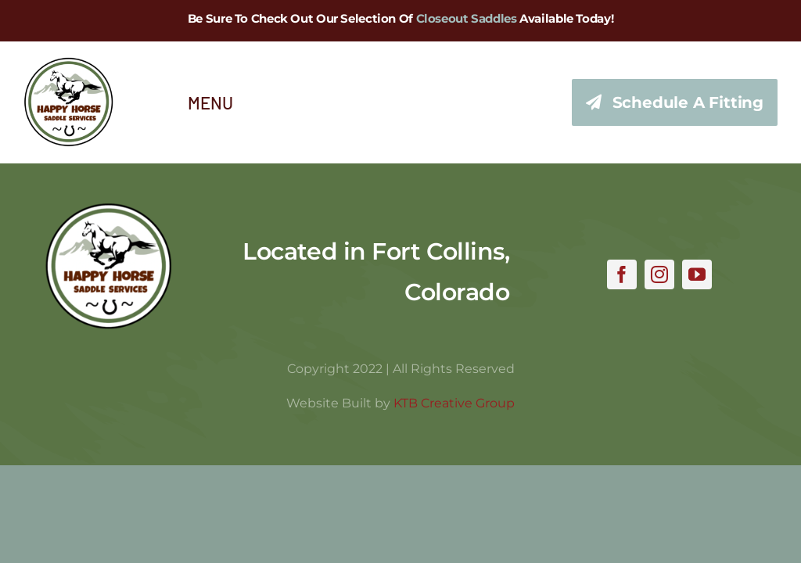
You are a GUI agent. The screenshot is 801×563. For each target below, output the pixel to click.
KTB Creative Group (454, 403)
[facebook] (622, 274)
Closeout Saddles (466, 18)
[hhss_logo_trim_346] (68, 64)
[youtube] (697, 274)
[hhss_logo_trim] (108, 209)
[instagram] (659, 274)
